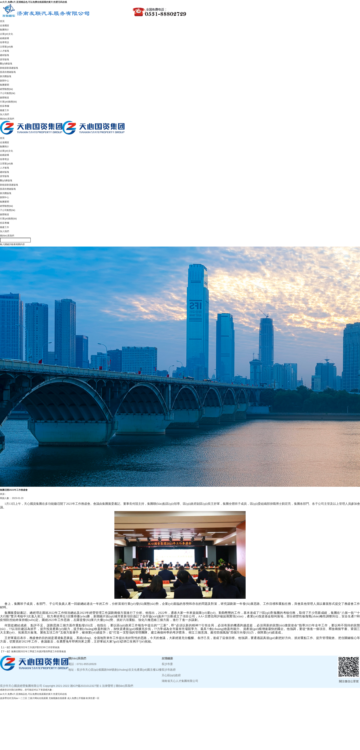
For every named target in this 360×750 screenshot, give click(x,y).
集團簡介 (4, 29)
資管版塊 (4, 59)
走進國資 (4, 25)
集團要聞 (4, 85)
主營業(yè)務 (6, 46)
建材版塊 (4, 55)
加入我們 (4, 114)
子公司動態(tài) (7, 93)
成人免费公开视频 (76, 698)
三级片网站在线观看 (38, 698)
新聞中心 (4, 80)
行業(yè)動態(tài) (8, 101)
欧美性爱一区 (92, 698)
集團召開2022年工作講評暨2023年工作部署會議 (35, 647)
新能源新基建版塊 (9, 68)
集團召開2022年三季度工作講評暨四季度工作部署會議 (38, 651)
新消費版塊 (5, 76)
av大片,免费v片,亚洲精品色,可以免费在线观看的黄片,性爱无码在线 (33, 2)
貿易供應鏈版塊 (8, 72)
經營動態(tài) (6, 89)
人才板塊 (4, 51)
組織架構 (4, 38)
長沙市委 (167, 664)
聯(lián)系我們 (7, 118)
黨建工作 (4, 110)
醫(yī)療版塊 (6, 63)
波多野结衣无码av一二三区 (13, 698)
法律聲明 (107, 685)
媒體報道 (4, 97)
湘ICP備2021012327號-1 (85, 685)
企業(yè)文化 (6, 34)
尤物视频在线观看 (58, 698)
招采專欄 (4, 106)
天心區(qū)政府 (171, 675)
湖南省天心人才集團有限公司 (180, 680)
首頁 (2, 21)
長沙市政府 (169, 669)
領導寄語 (4, 42)
